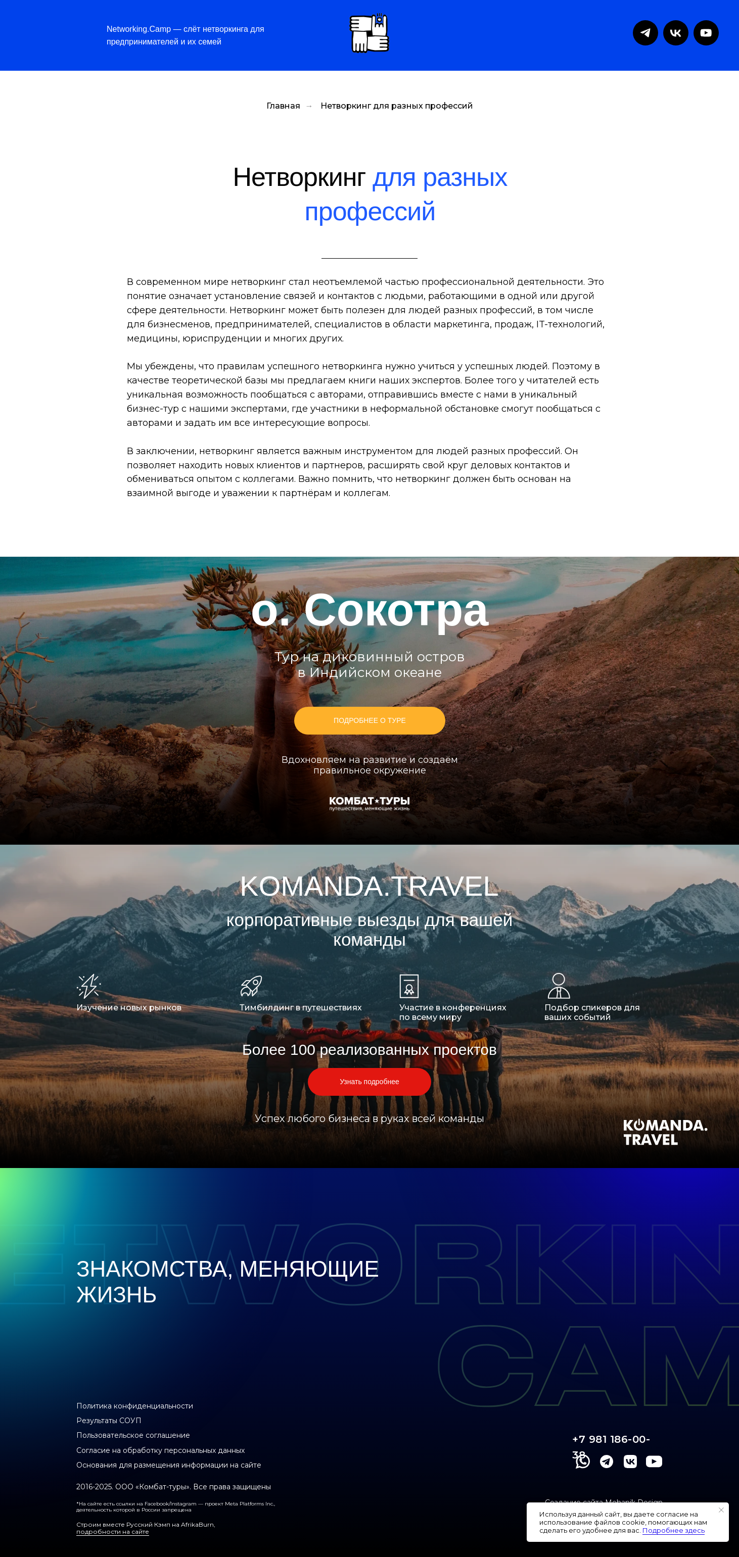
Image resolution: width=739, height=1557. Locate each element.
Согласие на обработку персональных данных (160, 1450)
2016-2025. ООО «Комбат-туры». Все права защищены (173, 1486)
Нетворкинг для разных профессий (396, 106)
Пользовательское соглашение (133, 1435)
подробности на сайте (112, 1531)
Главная (283, 106)
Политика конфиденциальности (134, 1405)
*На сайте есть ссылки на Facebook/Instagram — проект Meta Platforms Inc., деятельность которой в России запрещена (175, 1506)
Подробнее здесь (673, 1530)
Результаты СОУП (109, 1420)
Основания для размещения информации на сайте (168, 1465)
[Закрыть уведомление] (721, 1510)
